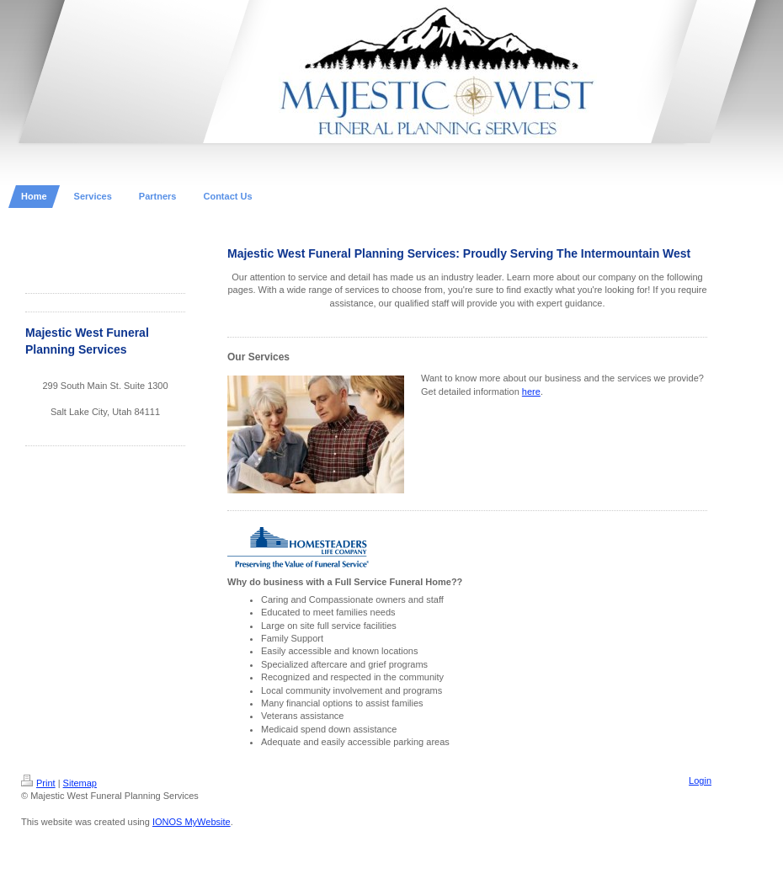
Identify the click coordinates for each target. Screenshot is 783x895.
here (531, 391)
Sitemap (80, 783)
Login (700, 780)
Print (38, 783)
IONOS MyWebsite (191, 822)
